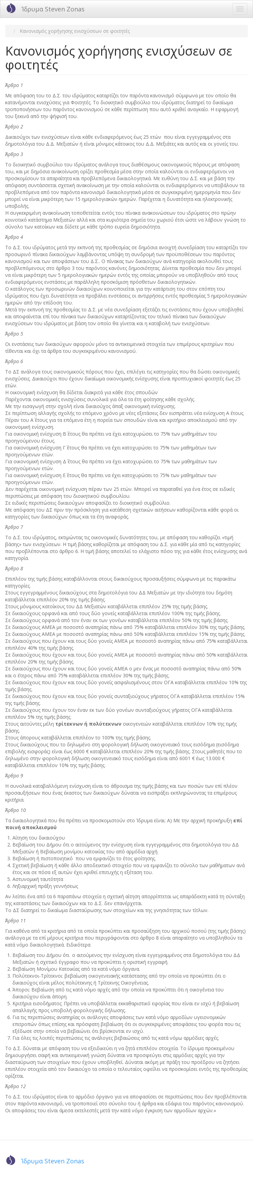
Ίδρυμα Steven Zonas (53, 9)
